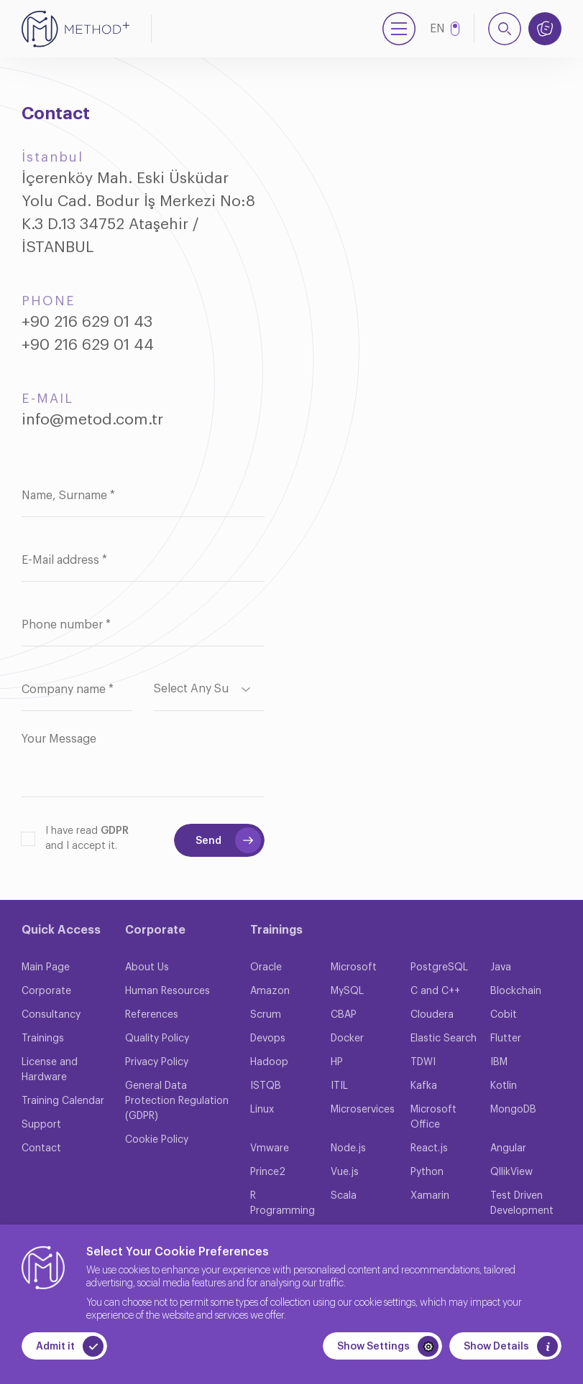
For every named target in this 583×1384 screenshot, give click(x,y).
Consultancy (51, 1015)
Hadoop (269, 1062)
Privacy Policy (156, 1062)
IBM (499, 1062)
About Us (147, 967)
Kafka (423, 1086)
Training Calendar (63, 1101)
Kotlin (503, 1086)
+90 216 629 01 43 (87, 322)
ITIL (339, 1086)
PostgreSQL (439, 967)
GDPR (115, 831)
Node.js (348, 1148)
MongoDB (513, 1110)
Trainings (43, 1039)
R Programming (282, 1203)
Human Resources (167, 991)
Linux (262, 1110)
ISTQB (265, 1086)
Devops (267, 1039)
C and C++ (435, 991)
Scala (344, 1196)
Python (427, 1172)
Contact (41, 1148)
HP (337, 1062)
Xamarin (429, 1196)
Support (41, 1125)
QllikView (511, 1172)
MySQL (347, 991)
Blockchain (515, 991)
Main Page (46, 967)
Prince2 (267, 1172)
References (151, 1015)
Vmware (269, 1148)
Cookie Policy (156, 1140)
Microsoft (354, 967)
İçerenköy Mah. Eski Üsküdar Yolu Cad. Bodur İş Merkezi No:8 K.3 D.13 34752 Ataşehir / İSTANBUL (138, 213)
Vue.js (345, 1172)
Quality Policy (157, 1039)
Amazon (270, 991)
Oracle (266, 967)
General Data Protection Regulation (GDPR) (177, 1101)
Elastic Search (443, 1039)
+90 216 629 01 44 (88, 345)
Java (500, 967)
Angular (508, 1148)
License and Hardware (50, 1069)
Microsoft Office (433, 1117)
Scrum (265, 1015)
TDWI (423, 1062)
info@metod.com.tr (92, 419)
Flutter (505, 1039)
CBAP (344, 1015)
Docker (347, 1039)
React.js (429, 1148)
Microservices (363, 1110)
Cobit (503, 1015)
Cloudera (432, 1015)
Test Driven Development (522, 1203)
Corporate (46, 991)
